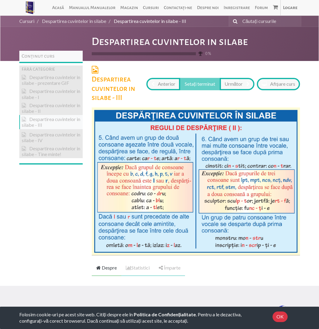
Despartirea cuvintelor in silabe (170, 41)
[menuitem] (57, 7)
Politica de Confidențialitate (165, 314)
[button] (51, 69)
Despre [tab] (106, 267)
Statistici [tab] (138, 267)
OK (280, 316)
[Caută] (234, 21)
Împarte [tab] (169, 267)
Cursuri (26, 21)
